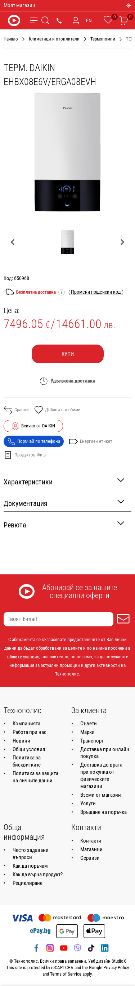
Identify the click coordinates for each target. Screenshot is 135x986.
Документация (64, 503)
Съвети (88, 723)
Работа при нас (29, 732)
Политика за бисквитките (27, 761)
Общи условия (29, 749)
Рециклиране (27, 883)
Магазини (91, 849)
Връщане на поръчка (103, 812)
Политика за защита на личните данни (35, 777)
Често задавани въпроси (31, 854)
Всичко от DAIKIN (38, 425)
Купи (68, 354)
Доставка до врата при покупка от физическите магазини (101, 776)
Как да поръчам (30, 866)
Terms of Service (65, 974)
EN (89, 20)
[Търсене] (45, 20)
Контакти (90, 841)
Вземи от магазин (100, 795)
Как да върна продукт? (38, 874)
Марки (87, 732)
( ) (95, 292)
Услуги (88, 803)
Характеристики (64, 481)
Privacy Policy (116, 967)
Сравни (16, 410)
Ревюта (64, 524)
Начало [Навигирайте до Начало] (11, 39)
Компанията (26, 723)
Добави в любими (57, 410)
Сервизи (90, 858)
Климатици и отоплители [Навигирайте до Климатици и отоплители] (54, 39)
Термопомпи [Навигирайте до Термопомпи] (102, 39)
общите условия (23, 656)
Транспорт (91, 741)
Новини (21, 741)
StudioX (119, 961)
